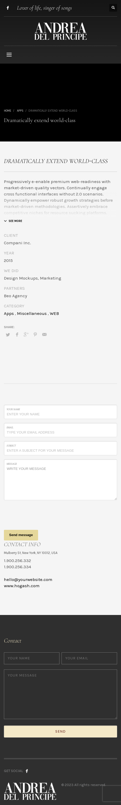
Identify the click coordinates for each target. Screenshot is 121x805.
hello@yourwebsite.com (28, 579)
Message (12, 463)
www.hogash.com (22, 585)
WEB (54, 313)
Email (10, 427)
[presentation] (43, 514)
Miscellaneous (32, 313)
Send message (21, 535)
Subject (11, 445)
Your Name (13, 409)
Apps (9, 313)
